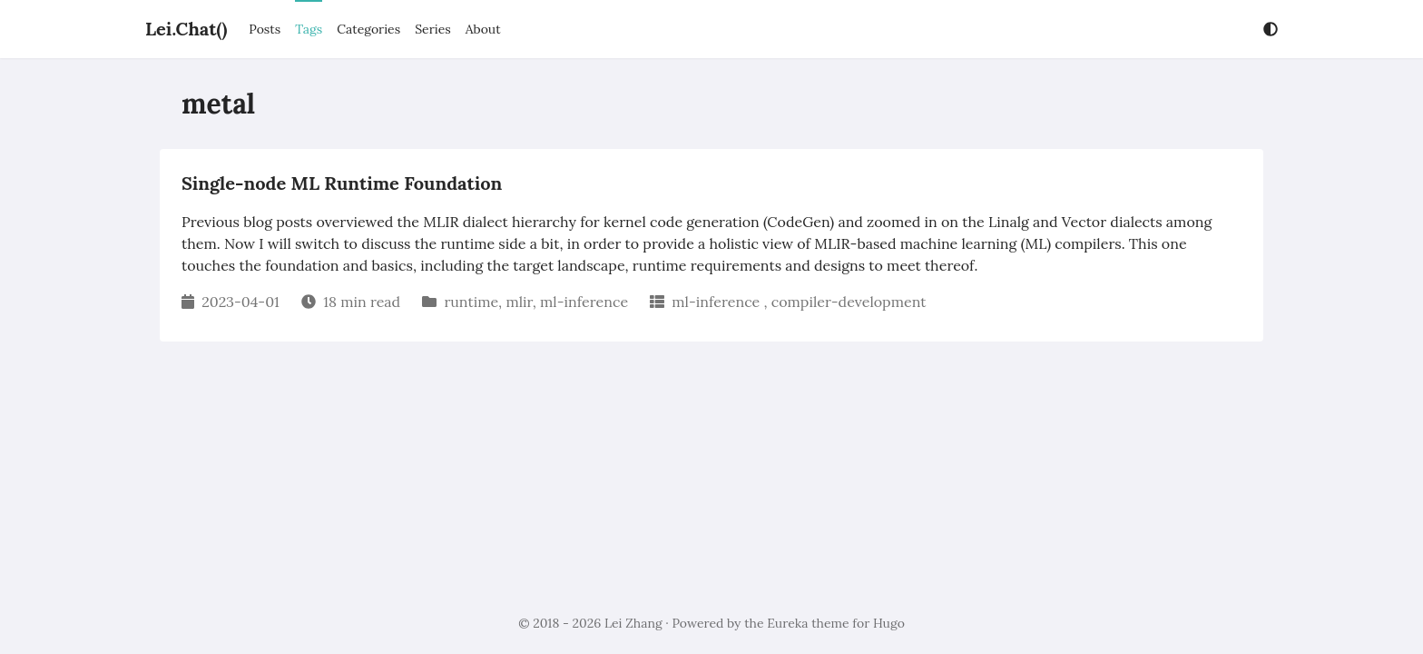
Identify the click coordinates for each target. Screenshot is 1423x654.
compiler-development (849, 301)
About (483, 29)
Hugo (889, 623)
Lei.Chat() (186, 28)
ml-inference (584, 301)
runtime (471, 301)
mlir (518, 301)
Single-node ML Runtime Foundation (342, 183)
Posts (264, 29)
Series (433, 29)
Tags (308, 29)
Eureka (787, 623)
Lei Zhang (633, 623)
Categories (368, 29)
